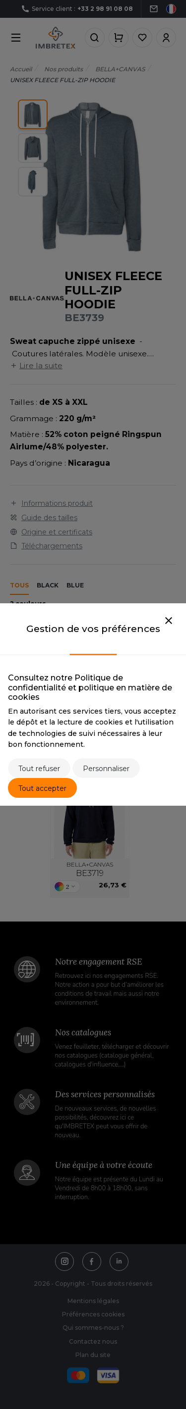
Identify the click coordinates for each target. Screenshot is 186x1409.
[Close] (168, 621)
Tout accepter (42, 788)
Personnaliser (106, 768)
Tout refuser (39, 768)
